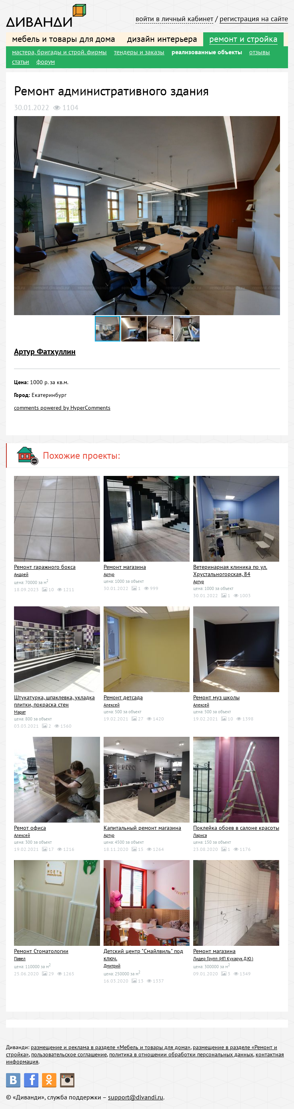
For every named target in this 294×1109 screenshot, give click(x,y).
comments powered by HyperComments (62, 407)
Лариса (200, 835)
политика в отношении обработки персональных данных (181, 1054)
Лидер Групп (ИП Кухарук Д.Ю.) (223, 958)
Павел (20, 958)
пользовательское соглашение (69, 1054)
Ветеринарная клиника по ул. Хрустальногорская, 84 (230, 570)
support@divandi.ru (135, 1097)
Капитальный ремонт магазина (142, 827)
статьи (20, 61)
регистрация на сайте (254, 18)
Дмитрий (112, 966)
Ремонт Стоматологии (41, 951)
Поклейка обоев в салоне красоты (236, 827)
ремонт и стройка (243, 38)
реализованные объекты (207, 52)
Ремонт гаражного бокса (45, 566)
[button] (272, 123)
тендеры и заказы (139, 52)
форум (45, 61)
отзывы (259, 52)
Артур (109, 574)
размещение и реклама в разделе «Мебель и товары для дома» (110, 1047)
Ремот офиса (30, 827)
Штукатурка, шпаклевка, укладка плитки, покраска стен (54, 701)
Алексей (112, 705)
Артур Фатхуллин (45, 351)
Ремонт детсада (123, 697)
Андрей (21, 574)
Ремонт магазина (125, 566)
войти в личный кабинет (174, 18)
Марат (20, 712)
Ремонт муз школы (216, 697)
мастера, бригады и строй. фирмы (59, 52)
